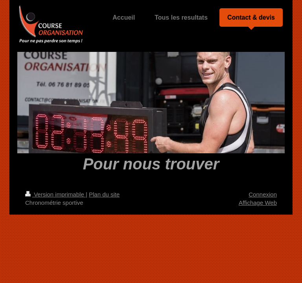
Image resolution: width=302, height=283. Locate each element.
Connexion (263, 194)
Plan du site (104, 194)
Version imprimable (55, 194)
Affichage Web (258, 202)
